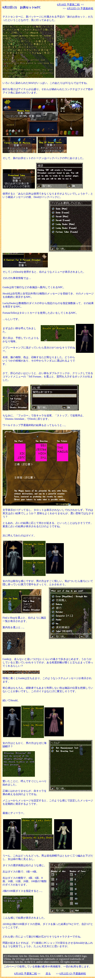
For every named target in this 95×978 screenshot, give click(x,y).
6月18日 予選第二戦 (68, 4)
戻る (48, 973)
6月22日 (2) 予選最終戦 (80, 8)
